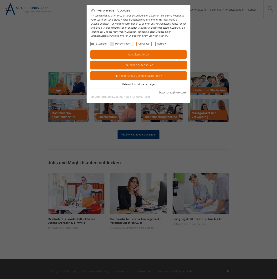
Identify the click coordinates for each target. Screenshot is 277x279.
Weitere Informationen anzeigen (139, 84)
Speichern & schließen (138, 65)
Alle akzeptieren (138, 54)
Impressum (180, 92)
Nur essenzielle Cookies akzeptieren (138, 75)
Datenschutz (166, 92)
